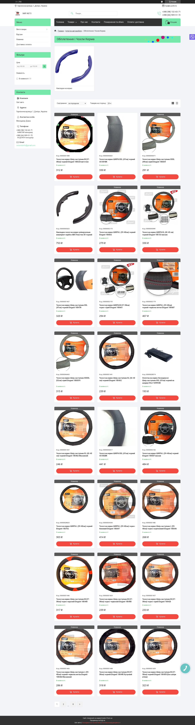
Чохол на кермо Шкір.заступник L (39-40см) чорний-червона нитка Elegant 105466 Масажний (72, 674)
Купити (76, 177)
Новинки (19, 39)
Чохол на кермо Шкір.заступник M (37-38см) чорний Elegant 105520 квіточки (73, 160)
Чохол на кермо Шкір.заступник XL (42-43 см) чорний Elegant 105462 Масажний (74, 454)
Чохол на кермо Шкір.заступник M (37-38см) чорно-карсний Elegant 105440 (73, 600)
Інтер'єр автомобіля (74, 31)
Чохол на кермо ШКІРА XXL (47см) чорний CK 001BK (117, 160)
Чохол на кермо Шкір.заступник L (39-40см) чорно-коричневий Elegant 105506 (159, 527)
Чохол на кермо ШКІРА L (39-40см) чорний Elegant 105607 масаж (160, 454)
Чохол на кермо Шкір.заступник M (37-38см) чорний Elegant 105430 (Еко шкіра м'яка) (159, 674)
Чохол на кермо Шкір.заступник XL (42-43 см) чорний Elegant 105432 (117, 379)
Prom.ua (109, 718)
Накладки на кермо (64, 88)
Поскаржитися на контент (91, 723)
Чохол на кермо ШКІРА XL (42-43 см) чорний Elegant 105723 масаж (157, 233)
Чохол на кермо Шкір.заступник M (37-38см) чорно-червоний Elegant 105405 (116, 600)
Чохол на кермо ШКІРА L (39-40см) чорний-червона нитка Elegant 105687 (158, 306)
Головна (60, 22)
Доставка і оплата (23, 44)
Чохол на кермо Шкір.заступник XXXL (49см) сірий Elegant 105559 (158, 160)
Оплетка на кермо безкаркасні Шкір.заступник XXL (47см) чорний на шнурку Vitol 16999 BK (158, 380)
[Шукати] (72, 13)
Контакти (96, 22)
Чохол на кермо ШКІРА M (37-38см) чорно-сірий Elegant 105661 (114, 306)
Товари (71, 22)
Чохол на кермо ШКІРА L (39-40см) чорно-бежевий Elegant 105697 (117, 527)
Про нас (84, 22)
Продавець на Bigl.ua (97, 720)
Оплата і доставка (135, 22)
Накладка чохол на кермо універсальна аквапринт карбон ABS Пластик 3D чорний (74, 233)
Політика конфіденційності (111, 723)
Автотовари (21, 29)
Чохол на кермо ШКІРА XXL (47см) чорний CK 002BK (117, 454)
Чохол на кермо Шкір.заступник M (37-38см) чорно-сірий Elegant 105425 (159, 600)
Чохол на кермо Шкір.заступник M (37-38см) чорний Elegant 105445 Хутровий (116, 673)
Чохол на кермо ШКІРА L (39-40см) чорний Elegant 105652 (117, 233)
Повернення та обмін (114, 22)
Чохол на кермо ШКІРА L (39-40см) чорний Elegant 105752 (74, 527)
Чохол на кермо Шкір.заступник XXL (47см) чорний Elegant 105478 (71, 306)
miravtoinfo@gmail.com (25, 145)
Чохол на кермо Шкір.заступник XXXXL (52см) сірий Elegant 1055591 (73, 379)
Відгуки (19, 34)
